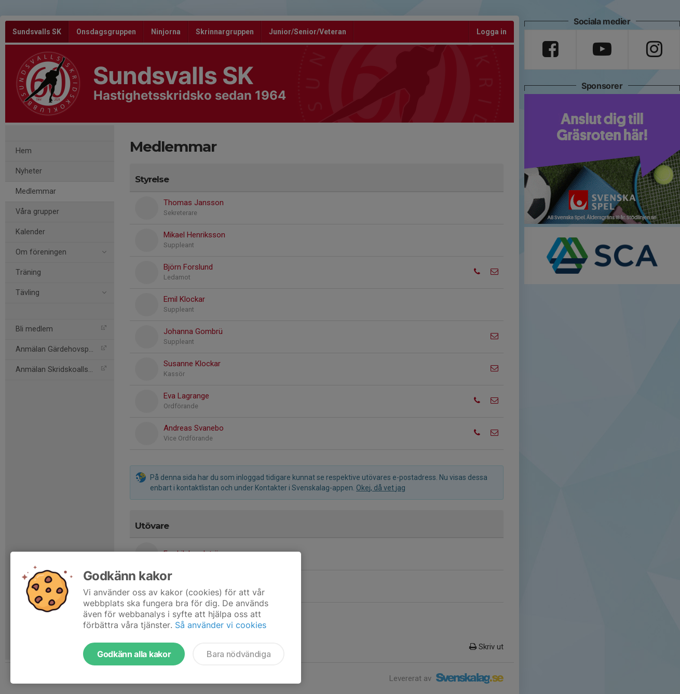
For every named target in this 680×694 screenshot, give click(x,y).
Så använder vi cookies (220, 625)
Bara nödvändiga (238, 654)
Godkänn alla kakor (134, 654)
